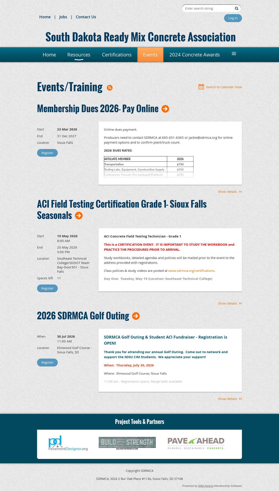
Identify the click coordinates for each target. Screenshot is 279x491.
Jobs (63, 16)
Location (43, 143)
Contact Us (86, 16)
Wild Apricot (205, 486)
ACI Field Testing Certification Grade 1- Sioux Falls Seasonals (122, 209)
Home (45, 16)
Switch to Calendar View (224, 87)
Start (40, 129)
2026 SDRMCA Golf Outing (83, 315)
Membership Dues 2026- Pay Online (97, 108)
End (40, 136)
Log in (233, 18)
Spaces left (45, 278)
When (41, 336)
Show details (227, 191)
